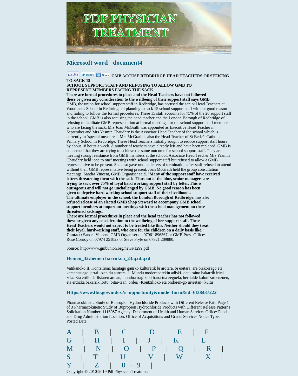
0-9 (133, 365)
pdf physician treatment (151, 24)
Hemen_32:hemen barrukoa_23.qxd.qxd (108, 258)
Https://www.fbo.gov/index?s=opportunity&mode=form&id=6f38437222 (142, 292)
